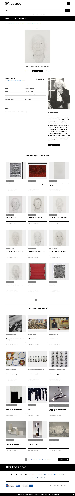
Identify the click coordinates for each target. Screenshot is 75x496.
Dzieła (22, 23)
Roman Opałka (10, 79)
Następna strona (64, 459)
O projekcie (50, 474)
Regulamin (31, 477)
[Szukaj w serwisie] (35, 10)
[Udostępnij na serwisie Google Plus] (42, 79)
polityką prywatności (54, 494)
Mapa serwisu (39, 474)
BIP (45, 474)
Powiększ (38, 71)
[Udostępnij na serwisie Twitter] (43, 79)
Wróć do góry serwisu (44, 478)
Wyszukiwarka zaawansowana (37, 14)
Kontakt (36, 477)
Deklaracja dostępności (59, 474)
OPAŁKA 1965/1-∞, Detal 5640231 (34, 23)
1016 (49, 459)
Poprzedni (26, 71)
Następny (48, 71)
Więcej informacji (54, 145)
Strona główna (14, 23)
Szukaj (67, 10)
